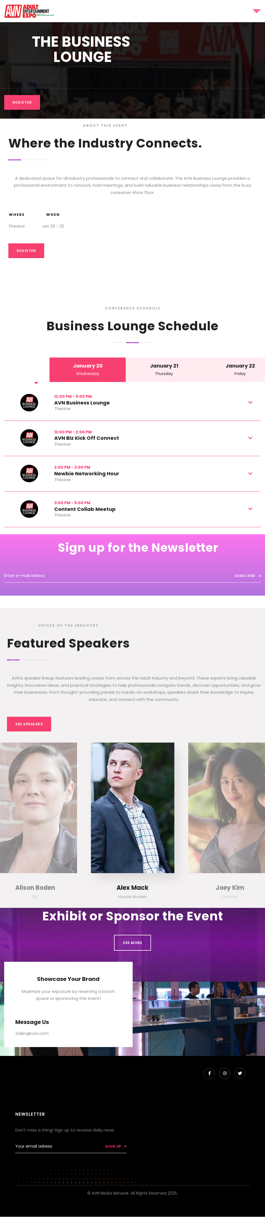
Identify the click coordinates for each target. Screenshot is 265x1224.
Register (26, 250)
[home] (29, 11)
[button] (209, 11)
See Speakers (29, 724)
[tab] (87, 370)
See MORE (132, 942)
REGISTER (22, 102)
